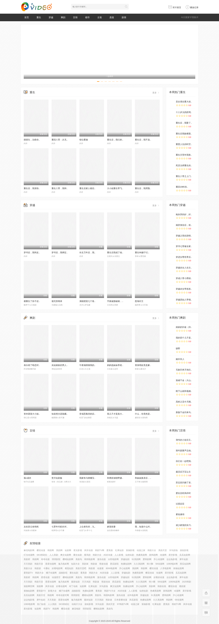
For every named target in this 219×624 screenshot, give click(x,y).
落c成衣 (27, 478)
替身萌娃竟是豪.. (143, 365)
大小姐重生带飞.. (115, 188)
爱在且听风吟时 (183, 493)
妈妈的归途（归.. (184, 327)
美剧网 (59, 550)
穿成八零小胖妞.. (184, 278)
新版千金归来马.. (184, 412)
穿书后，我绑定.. (60, 252)
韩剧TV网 (99, 550)
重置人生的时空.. (184, 144)
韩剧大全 (152, 550)
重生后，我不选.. (143, 139)
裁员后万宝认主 (183, 472)
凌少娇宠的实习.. (184, 525)
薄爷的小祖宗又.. (184, 440)
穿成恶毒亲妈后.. (87, 414)
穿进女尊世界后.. (184, 257)
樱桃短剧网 (87, 595)
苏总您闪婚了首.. (184, 482)
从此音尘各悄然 (31, 526)
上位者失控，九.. (87, 526)
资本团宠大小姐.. (32, 414)
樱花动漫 (41, 550)
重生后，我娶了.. (184, 123)
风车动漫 (88, 550)
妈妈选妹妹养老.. (115, 365)
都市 (87, 17)
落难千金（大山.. (184, 380)
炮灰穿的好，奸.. (184, 214)
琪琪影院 (87, 608)
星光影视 (77, 550)
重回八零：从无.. (60, 139)
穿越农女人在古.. (184, 267)
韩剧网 (50, 550)
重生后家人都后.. (87, 188)
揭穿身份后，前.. (184, 225)
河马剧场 (173, 550)
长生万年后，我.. (87, 252)
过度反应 (180, 504)
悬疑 (111, 17)
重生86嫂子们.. (142, 252)
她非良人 (180, 359)
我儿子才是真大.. (115, 414)
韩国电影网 (109, 595)
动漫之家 (141, 550)
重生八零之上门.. (184, 176)
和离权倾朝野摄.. (115, 478)
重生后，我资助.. (32, 188)
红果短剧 (119, 550)
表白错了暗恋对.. (32, 365)
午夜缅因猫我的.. (87, 365)
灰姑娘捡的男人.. (60, 365)
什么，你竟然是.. (143, 414)
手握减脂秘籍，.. (115, 301)
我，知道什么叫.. (143, 526)
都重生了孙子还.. (32, 301)
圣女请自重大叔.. (184, 101)
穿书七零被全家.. (184, 246)
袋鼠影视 (184, 550)
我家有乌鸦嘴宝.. (87, 478)
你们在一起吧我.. (184, 461)
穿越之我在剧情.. (184, 235)
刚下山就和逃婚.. (184, 391)
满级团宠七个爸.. (87, 301)
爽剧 (63, 17)
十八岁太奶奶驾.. (184, 112)
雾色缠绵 (180, 514)
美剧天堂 (162, 550)
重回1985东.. (182, 187)
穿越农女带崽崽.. (184, 289)
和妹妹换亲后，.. (143, 478)
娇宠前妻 (111, 526)
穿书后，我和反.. (32, 252)
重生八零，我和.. (60, 188)
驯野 (178, 348)
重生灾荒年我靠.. (184, 155)
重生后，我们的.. (115, 139)
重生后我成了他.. (115, 252)
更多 (156, 92)
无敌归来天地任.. (184, 369)
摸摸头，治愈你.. (32, 139)
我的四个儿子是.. (184, 337)
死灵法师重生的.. (184, 165)
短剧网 (68, 550)
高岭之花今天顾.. (184, 401)
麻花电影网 (29, 550)
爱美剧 (109, 550)
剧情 (124, 17)
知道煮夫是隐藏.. (60, 414)
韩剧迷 (109, 600)
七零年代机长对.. (60, 526)
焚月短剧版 (57, 478)
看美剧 (87, 555)
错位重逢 (83, 139)
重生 (38, 17)
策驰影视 (130, 550)
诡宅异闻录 (57, 301)
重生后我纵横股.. (184, 133)
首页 (26, 17)
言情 (75, 17)
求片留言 (174, 7)
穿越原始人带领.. (184, 299)
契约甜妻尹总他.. (184, 450)
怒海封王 (139, 301)
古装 (99, 17)
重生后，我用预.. (143, 188)
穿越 (51, 17)
